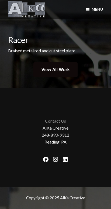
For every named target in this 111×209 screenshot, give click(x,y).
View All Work (55, 69)
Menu (97, 9)
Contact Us (55, 120)
